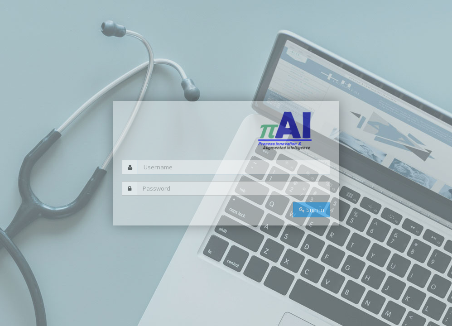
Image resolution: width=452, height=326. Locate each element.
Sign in (311, 210)
